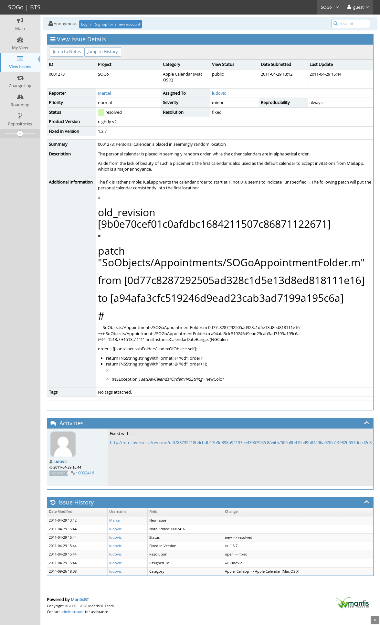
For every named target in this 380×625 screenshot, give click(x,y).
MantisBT (80, 599)
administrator (72, 611)
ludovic (219, 93)
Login (86, 24)
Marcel (104, 93)
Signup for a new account (117, 24)
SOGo (330, 7)
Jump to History (103, 51)
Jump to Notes (67, 51)
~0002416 (85, 473)
